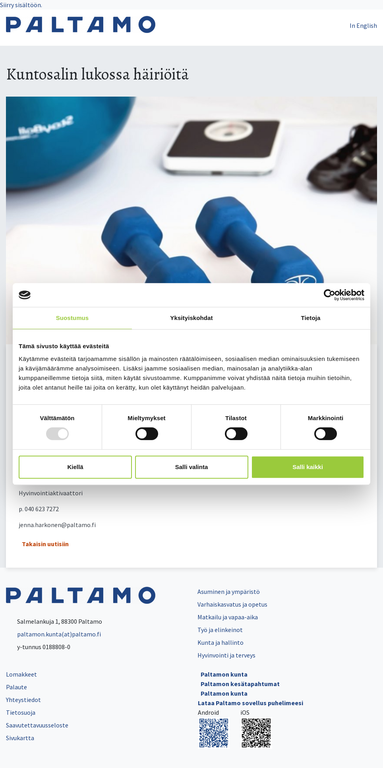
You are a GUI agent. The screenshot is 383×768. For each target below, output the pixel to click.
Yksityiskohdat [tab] (191, 317)
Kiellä (75, 467)
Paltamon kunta (224, 674)
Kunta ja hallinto (220, 642)
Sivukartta (20, 738)
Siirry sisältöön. (21, 5)
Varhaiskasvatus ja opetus (232, 604)
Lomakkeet (21, 674)
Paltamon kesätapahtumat (240, 684)
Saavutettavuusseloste (37, 725)
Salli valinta (191, 467)
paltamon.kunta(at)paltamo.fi (53, 634)
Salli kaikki (307, 467)
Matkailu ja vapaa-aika (227, 617)
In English (363, 25)
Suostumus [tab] (72, 317)
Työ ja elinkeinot (220, 630)
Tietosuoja (20, 712)
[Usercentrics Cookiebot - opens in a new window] (329, 295)
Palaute (16, 687)
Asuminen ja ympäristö (228, 591)
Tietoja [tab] (311, 317)
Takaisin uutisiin (45, 544)
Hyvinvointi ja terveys (226, 655)
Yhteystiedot (23, 700)
